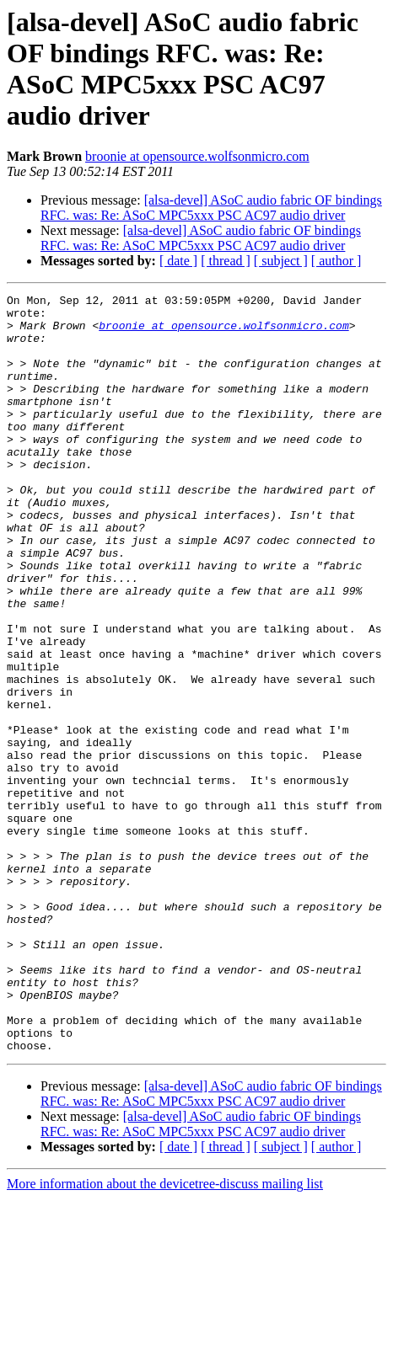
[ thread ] (225, 260)
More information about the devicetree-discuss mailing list (165, 1335)
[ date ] (178, 260)
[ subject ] (281, 260)
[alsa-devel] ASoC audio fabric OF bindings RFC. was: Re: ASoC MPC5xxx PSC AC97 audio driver (211, 207)
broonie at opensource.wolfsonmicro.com (197, 156)
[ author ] (336, 260)
